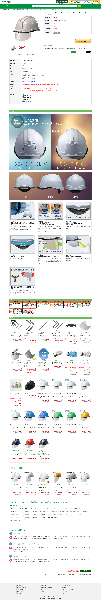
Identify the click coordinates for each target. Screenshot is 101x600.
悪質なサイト (20, 591)
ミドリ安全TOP (5, 9)
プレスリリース (66, 593)
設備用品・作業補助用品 (16, 514)
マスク (71, 508)
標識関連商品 (86, 511)
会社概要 (64, 587)
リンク (41, 589)
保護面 (55, 508)
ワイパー (68, 514)
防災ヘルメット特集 (24, 561)
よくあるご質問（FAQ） (22, 587)
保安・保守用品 (51, 514)
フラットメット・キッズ (81, 559)
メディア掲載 (65, 591)
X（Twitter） (42, 591)
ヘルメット (13, 9)
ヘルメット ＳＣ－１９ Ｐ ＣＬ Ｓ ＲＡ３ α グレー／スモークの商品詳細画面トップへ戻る (67, 574)
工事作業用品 (27, 514)
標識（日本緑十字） (44, 511)
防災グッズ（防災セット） (16, 517)
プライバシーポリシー (67, 589)
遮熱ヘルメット (25, 547)
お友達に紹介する (81, 51)
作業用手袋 (77, 508)
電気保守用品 (60, 514)
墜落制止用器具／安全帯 (16, 511)
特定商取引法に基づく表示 (46, 587)
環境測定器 (35, 511)
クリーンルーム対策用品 (78, 514)
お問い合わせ (20, 589)
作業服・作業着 (23, 508)
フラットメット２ (56, 559)
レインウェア (33, 508)
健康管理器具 (36, 517)
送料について (43, 585)
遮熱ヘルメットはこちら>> (20, 551)
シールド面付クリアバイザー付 (22, 9)
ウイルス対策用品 (52, 517)
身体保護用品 (27, 511)
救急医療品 (27, 517)
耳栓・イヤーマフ (63, 508)
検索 (79, 6)
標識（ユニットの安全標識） (58, 511)
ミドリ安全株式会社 (67, 585)
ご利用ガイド (20, 585)
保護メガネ (48, 508)
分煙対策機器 (36, 514)
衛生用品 (43, 514)
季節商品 (43, 517)
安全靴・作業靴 (14, 508)
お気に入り (74, 52)
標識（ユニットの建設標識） (73, 511)
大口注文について (21, 593)
